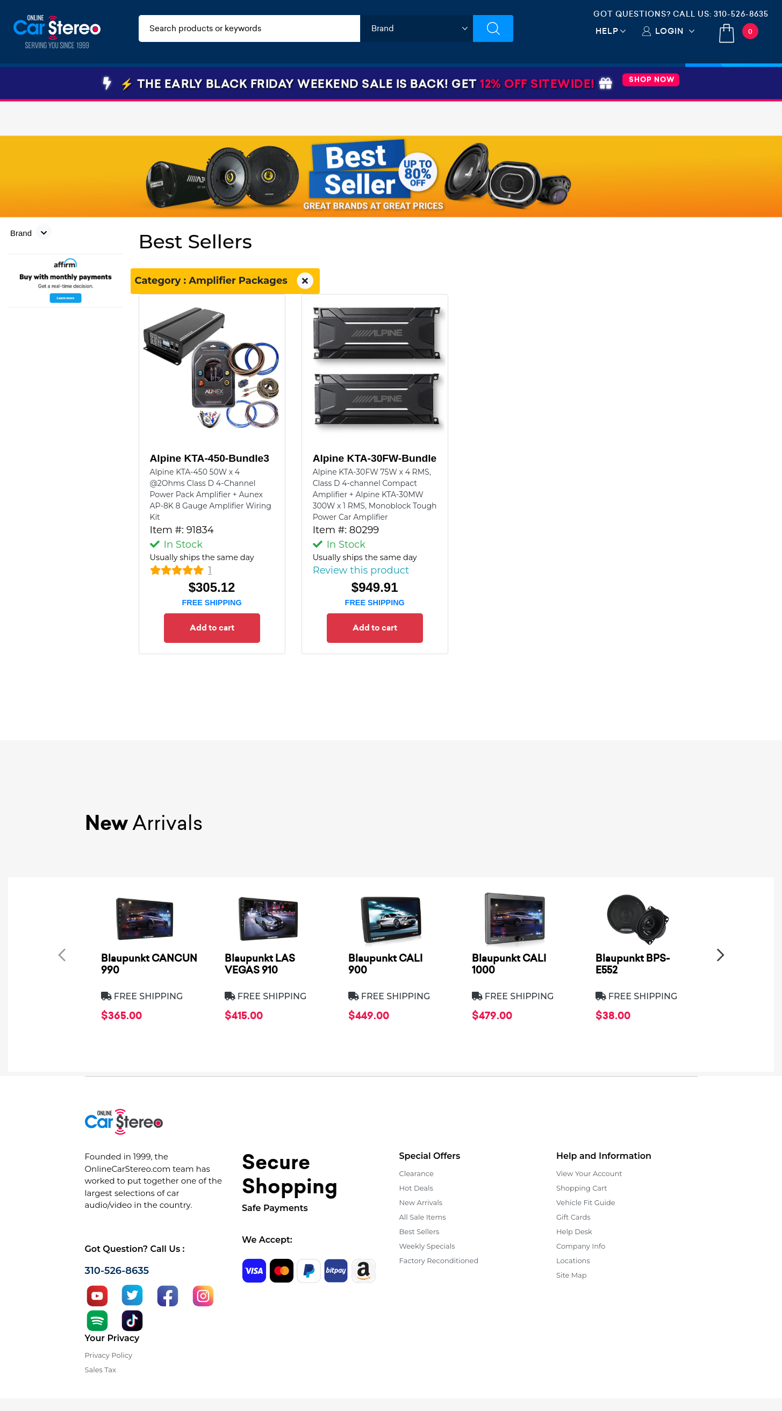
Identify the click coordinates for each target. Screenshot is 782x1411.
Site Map (571, 1275)
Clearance (416, 1173)
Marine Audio (406, 82)
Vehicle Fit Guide (585, 1202)
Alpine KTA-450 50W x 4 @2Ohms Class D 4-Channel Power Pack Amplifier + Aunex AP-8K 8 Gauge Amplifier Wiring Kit (210, 494)
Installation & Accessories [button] (184, 82)
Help (607, 31)
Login (669, 31)
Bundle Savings (498, 82)
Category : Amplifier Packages (225, 281)
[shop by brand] (416, 28)
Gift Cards (573, 1217)
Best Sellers (419, 1231)
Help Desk (574, 1231)
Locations (573, 1260)
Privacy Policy (108, 1355)
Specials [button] (733, 82)
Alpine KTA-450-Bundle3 (209, 458)
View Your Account (589, 1173)
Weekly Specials (427, 1246)
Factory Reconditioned (439, 1260)
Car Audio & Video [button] (66, 82)
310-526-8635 (741, 14)
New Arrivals (420, 1202)
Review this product (361, 570)
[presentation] (62, 954)
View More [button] (584, 82)
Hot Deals (416, 1188)
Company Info (580, 1246)
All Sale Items (422, 1217)
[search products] (250, 28)
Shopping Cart (581, 1188)
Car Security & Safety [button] (307, 82)
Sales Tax (100, 1369)
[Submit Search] (493, 28)
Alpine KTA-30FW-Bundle (375, 458)
